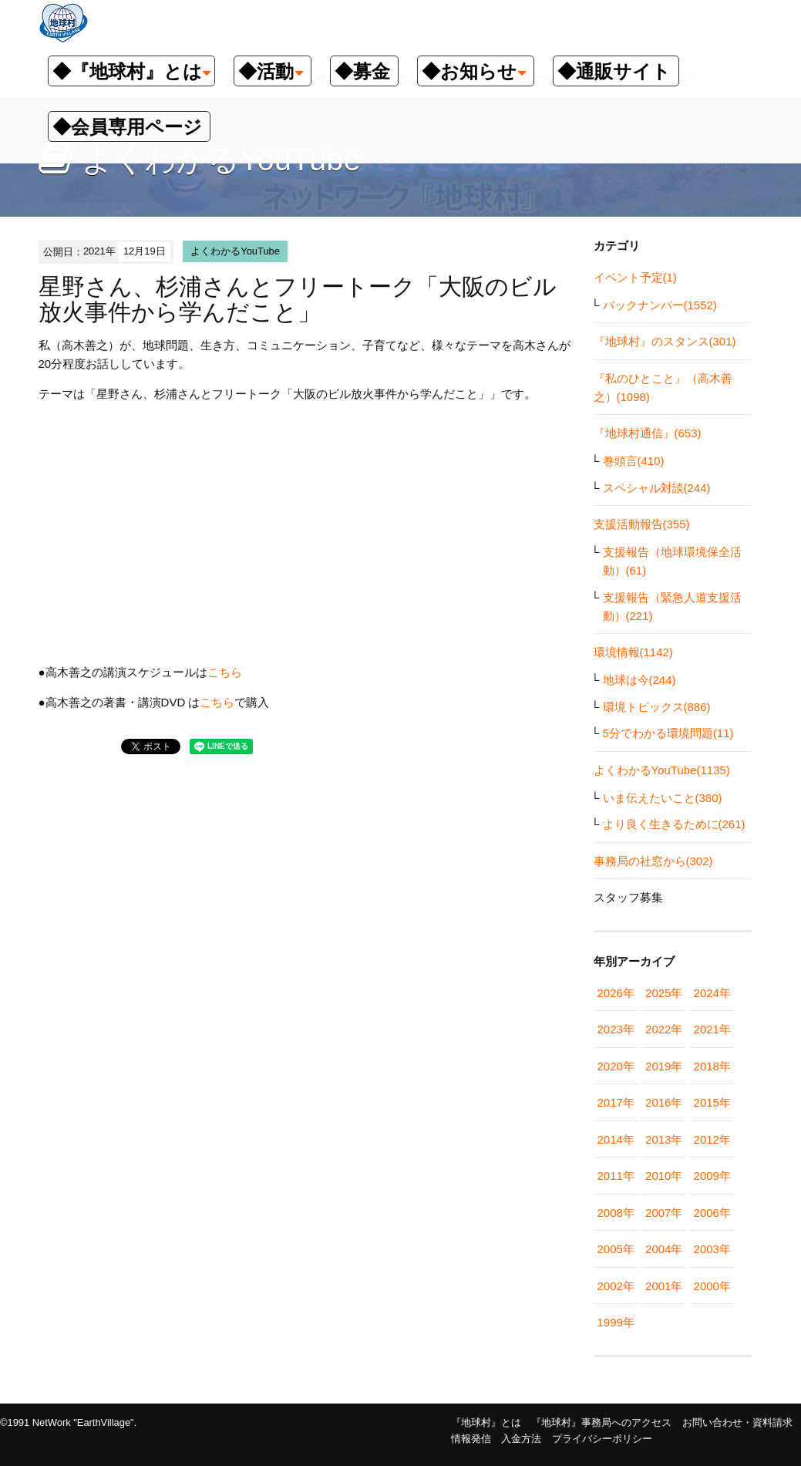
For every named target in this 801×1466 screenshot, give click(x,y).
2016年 (663, 1102)
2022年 (663, 1029)
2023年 (615, 1029)
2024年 (712, 992)
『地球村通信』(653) (648, 433)
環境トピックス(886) (657, 706)
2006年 (712, 1212)
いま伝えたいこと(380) (662, 797)
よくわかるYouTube (235, 251)
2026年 (615, 992)
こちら (224, 672)
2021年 (712, 1029)
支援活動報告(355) (642, 524)
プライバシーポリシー (602, 1438)
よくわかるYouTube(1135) (662, 770)
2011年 (615, 1175)
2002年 (615, 1285)
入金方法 (521, 1438)
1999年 (615, 1322)
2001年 (663, 1285)
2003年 (712, 1248)
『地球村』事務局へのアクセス (601, 1422)
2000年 (712, 1285)
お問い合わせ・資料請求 (737, 1422)
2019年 (663, 1066)
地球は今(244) (639, 679)
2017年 (615, 1102)
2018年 (712, 1066)
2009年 (712, 1175)
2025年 (663, 992)
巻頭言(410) (634, 460)
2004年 (663, 1248)
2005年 (615, 1248)
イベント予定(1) (635, 277)
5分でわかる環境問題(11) (668, 733)
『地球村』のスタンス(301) (665, 341)
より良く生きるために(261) (674, 824)
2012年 (712, 1139)
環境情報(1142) (633, 652)
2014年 (615, 1139)
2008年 (615, 1212)
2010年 (663, 1175)
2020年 (615, 1066)
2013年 (663, 1139)
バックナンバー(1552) (660, 305)
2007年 (663, 1212)
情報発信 (471, 1438)
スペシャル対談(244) (657, 487)
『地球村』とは (486, 1422)
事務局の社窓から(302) (653, 861)
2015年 (712, 1102)
